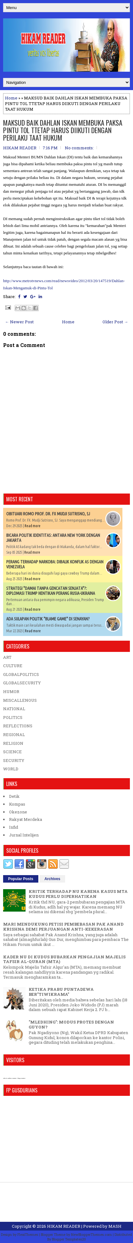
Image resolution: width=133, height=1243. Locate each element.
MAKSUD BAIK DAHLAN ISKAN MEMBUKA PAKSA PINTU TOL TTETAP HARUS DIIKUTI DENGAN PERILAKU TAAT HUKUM (62, 130)
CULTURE (12, 665)
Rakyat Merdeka (25, 819)
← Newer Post (19, 322)
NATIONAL (14, 708)
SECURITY (13, 760)
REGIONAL (14, 734)
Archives (52, 879)
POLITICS (12, 717)
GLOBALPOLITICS (21, 674)
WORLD (10, 769)
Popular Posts (20, 879)
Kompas (17, 804)
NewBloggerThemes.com (91, 1234)
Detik (14, 796)
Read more (32, 526)
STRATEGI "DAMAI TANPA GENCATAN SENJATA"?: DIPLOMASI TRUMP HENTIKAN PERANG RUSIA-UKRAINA (50, 591)
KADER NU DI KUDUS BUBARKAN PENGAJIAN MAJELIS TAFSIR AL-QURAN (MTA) (64, 959)
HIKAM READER (63, 1226)
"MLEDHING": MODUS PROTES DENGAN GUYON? (71, 1024)
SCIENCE (12, 751)
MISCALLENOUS (20, 700)
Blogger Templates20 (69, 1239)
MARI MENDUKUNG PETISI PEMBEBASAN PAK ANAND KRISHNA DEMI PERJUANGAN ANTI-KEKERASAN (63, 926)
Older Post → (115, 322)
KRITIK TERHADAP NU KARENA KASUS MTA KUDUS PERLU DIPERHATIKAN (78, 894)
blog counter (21, 1078)
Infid (13, 827)
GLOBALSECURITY (22, 683)
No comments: (79, 148)
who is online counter (10, 1078)
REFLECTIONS (17, 726)
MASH (114, 1226)
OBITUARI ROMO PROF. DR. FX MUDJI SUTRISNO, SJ (48, 513)
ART (7, 657)
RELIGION (13, 743)
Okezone (18, 812)
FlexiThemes (27, 1234)
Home (11, 98)
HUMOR (11, 691)
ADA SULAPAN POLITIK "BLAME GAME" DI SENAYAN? (48, 618)
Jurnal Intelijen (24, 835)
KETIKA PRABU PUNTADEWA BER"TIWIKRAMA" (61, 991)
